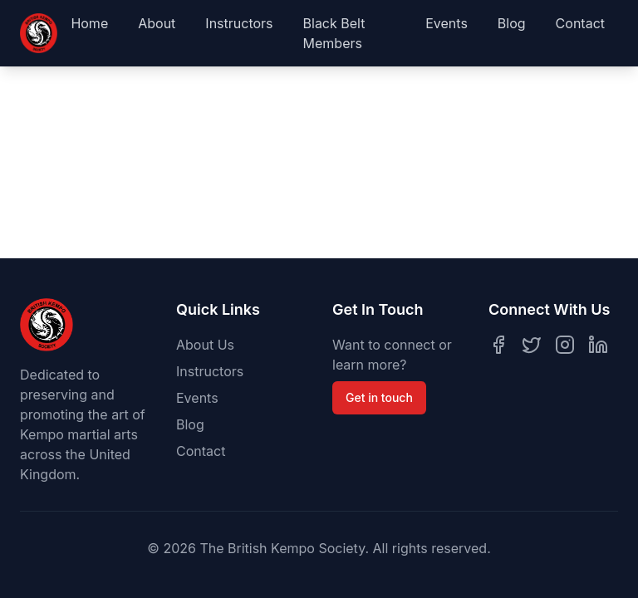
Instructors (238, 23)
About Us (205, 344)
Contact (580, 23)
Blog (512, 23)
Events (446, 23)
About (156, 23)
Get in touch (379, 397)
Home (89, 23)
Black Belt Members (334, 33)
